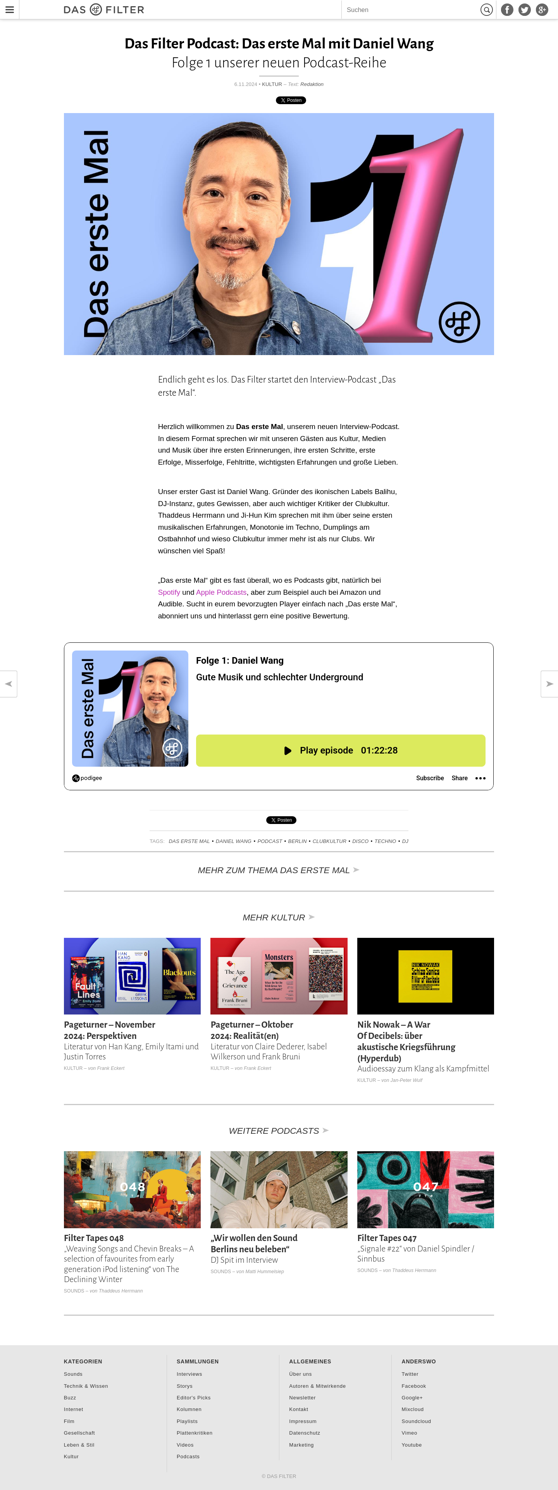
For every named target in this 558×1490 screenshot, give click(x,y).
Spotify (169, 592)
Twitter (410, 1374)
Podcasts (188, 1456)
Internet (73, 1409)
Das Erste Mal (189, 841)
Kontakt (298, 1409)
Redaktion (312, 84)
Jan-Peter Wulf (406, 1080)
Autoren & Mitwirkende (317, 1386)
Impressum (303, 1421)
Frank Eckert (110, 1068)
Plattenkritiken (195, 1433)
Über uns (300, 1374)
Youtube (412, 1445)
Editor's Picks (194, 1398)
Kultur (272, 84)
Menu (7, 5)
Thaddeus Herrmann (121, 1291)
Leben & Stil (79, 1445)
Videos (185, 1445)
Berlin (297, 841)
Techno (385, 841)
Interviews (189, 1374)
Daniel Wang (233, 841)
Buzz (70, 1398)
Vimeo (409, 1433)
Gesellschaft (79, 1433)
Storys (185, 1386)
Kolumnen (189, 1409)
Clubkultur (329, 841)
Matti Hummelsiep (265, 1271)
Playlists (187, 1421)
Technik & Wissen (86, 1386)
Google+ (412, 1398)
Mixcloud (413, 1409)
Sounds (74, 1291)
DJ (405, 841)
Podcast (269, 841)
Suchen (487, 10)
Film (69, 1421)
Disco (360, 841)
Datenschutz (304, 1433)
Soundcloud (416, 1421)
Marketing (301, 1445)
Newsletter (302, 1398)
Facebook (414, 1386)
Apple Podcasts (221, 592)
